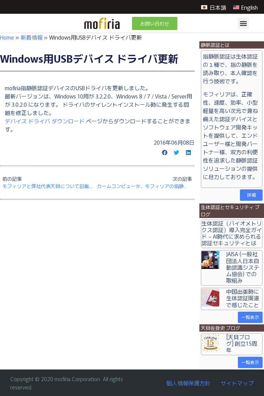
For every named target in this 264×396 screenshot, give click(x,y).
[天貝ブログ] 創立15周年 (241, 343)
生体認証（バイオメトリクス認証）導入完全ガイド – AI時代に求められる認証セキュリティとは (231, 233)
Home (7, 37)
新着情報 (32, 37)
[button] (243, 23)
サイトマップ (237, 383)
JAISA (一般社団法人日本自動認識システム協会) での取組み (242, 267)
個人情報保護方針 (188, 383)
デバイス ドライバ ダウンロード (45, 121)
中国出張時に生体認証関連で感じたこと (242, 298)
